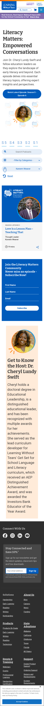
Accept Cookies (22, 702)
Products (8, 623)
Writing (5, 612)
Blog (25, 600)
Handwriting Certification (7, 682)
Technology (7, 644)
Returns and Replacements (29, 675)
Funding (27, 612)
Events (5, 671)
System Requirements (29, 682)
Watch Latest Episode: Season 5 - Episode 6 (22, 94)
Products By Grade (10, 628)
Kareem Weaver (23, 169)
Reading (6, 608)
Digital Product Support (30, 665)
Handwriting (7, 600)
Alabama (27, 631)
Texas (26, 643)
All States (28, 651)
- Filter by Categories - (23, 160)
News (26, 608)
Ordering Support (30, 670)
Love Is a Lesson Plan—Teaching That (19, 230)
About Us (29, 594)
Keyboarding (8, 616)
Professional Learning (8, 676)
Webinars (6, 667)
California (27, 635)
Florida (26, 647)
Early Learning (8, 604)
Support (28, 659)
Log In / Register (40, 4)
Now (35, 10)
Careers (27, 604)
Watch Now (34, 17)
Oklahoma (28, 639)
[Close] (40, 686)
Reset (10, 176)
